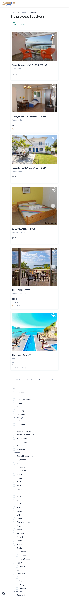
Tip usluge (17, 428)
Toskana (20, 530)
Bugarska (20, 463)
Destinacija (17, 453)
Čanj (21, 577)
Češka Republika (23, 522)
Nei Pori (20, 482)
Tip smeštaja (18, 418)
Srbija (19, 403)
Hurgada (23, 566)
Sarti (19, 485)
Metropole (21, 414)
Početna (14, 13)
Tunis (19, 500)
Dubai (19, 519)
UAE (18, 515)
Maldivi (20, 537)
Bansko (22, 467)
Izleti (19, 407)
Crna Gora (21, 574)
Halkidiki (23, 588)
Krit (18, 508)
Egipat (19, 563)
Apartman (21, 424)
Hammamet (24, 504)
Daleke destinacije (24, 399)
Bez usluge (21, 449)
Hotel (19, 421)
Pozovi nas (18, 24)
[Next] (54, 379)
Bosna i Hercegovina (25, 456)
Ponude (23, 13)
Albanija (20, 544)
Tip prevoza (17, 592)
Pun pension (22, 442)
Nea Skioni (21, 489)
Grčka (19, 581)
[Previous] (16, 379)
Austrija (20, 474)
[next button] (53, 46)
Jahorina (23, 460)
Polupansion (22, 438)
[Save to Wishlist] (53, 35)
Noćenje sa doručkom (25, 435)
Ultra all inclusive (24, 431)
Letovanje (21, 392)
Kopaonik (23, 555)
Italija (19, 511)
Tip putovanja (18, 389)
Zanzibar (20, 533)
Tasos (19, 496)
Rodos (19, 541)
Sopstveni (21, 595)
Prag (19, 526)
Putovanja (21, 411)
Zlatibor (23, 552)
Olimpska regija (26, 585)
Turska (19, 570)
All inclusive (22, 446)
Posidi (19, 478)
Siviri (19, 493)
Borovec (23, 471)
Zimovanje (21, 396)
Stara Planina (25, 559)
